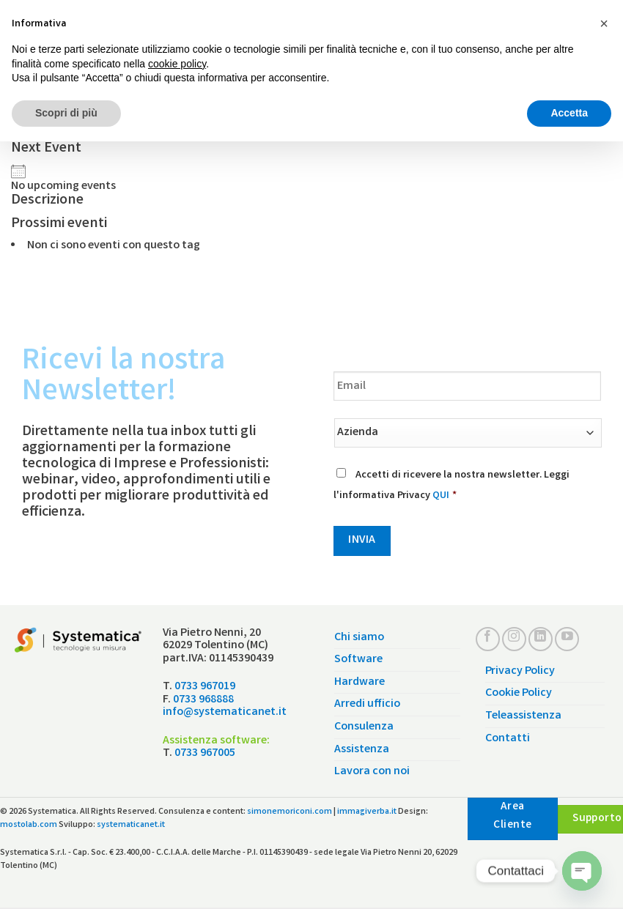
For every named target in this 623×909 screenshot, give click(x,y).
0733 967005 (204, 753)
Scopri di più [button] (66, 113)
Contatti (507, 738)
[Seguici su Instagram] (514, 639)
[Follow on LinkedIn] (540, 639)
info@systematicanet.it (225, 712)
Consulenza (364, 727)
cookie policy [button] (177, 64)
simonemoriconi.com (289, 812)
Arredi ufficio (367, 704)
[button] (604, 23)
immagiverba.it (367, 812)
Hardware (359, 682)
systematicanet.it (131, 825)
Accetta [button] (569, 113)
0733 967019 (204, 686)
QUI (440, 496)
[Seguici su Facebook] (488, 639)
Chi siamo (359, 637)
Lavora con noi (372, 771)
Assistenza (361, 749)
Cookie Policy (518, 693)
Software (358, 659)
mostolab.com (28, 825)
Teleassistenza (523, 716)
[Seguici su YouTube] (567, 639)
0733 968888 (203, 699)
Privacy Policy (520, 671)
